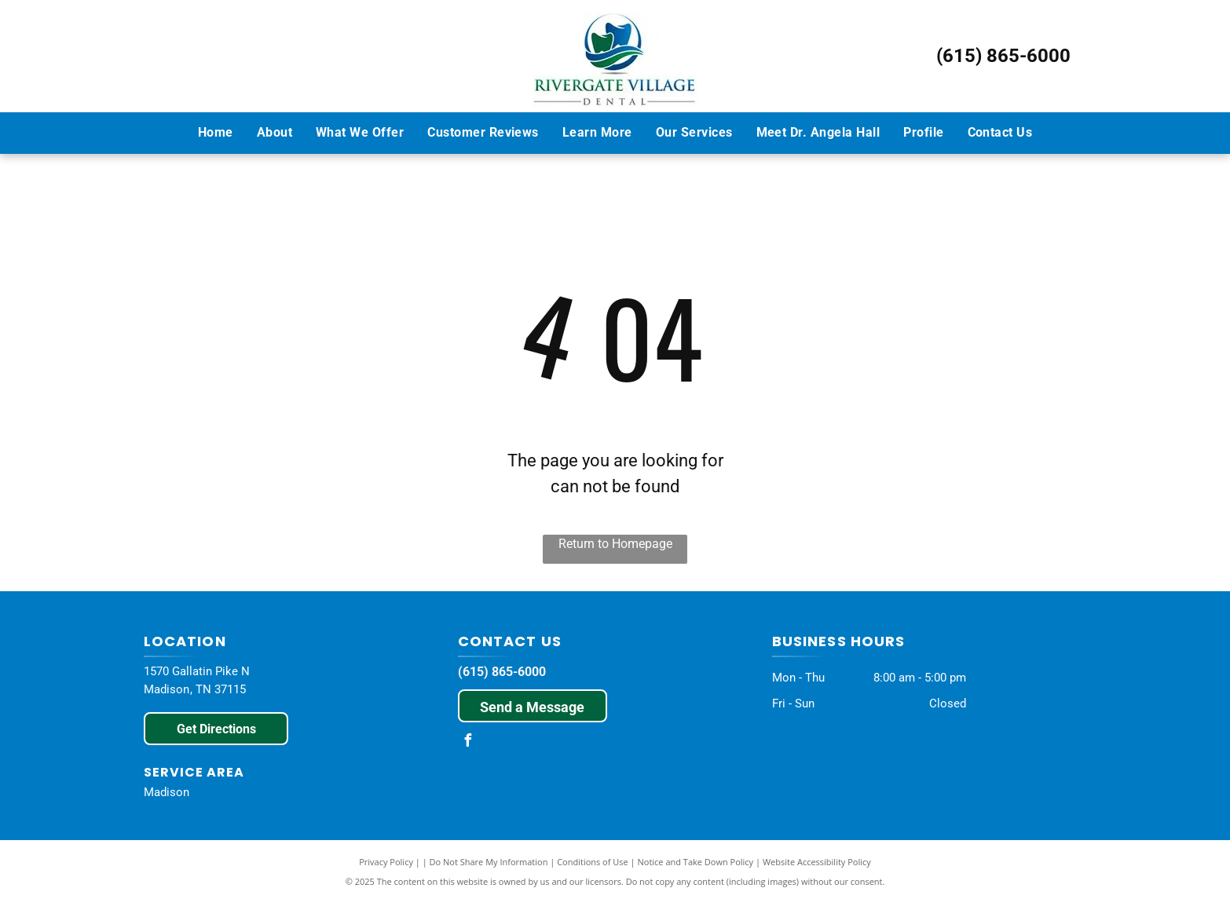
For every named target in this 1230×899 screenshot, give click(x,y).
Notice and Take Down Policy (696, 862)
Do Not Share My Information (489, 862)
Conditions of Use (592, 862)
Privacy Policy (386, 862)
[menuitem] (215, 132)
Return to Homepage (615, 543)
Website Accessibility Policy (817, 862)
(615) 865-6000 (1003, 56)
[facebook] (468, 742)
